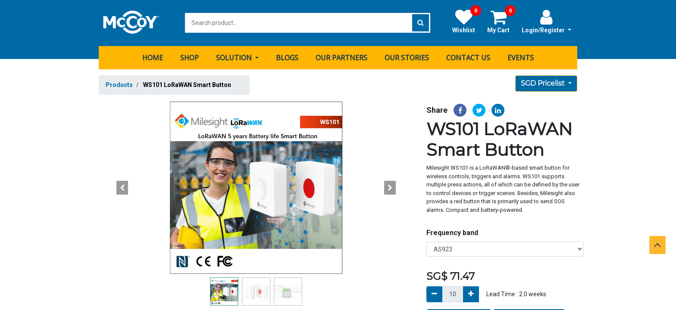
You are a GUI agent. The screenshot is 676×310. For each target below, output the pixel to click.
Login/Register (546, 21)
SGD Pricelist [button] (543, 83)
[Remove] (434, 294)
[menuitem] (152, 57)
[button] (122, 187)
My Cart (501, 21)
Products (119, 84)
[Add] (471, 294)
